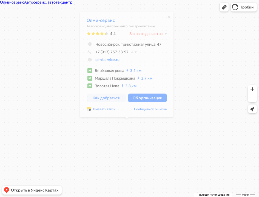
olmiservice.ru (107, 61)
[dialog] (126, 66)
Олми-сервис (101, 21)
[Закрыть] (169, 18)
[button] (224, 7)
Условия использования (214, 194)
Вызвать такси (104, 110)
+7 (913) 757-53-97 (108, 53)
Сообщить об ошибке (150, 110)
